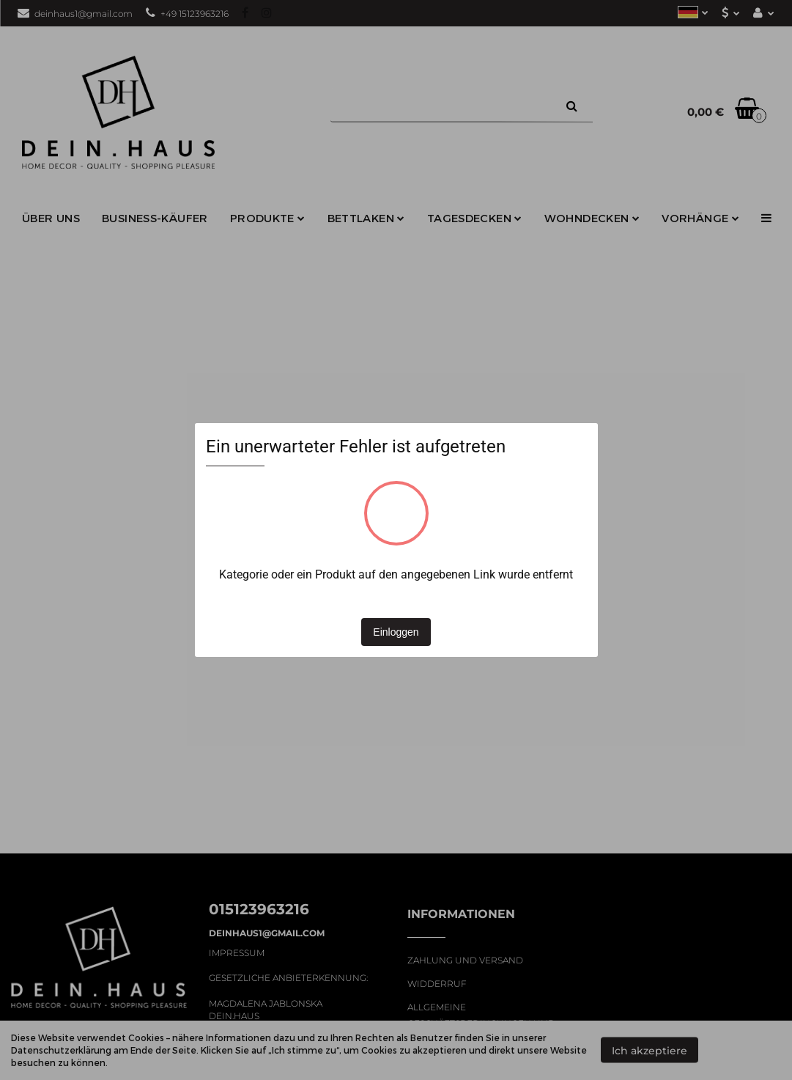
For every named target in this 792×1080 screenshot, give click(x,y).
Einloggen (395, 632)
